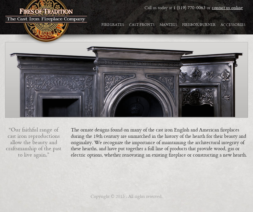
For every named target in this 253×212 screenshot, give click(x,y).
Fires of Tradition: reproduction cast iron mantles (46, 22)
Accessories (233, 25)
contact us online (227, 8)
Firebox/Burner (199, 25)
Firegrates (112, 25)
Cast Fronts (142, 25)
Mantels (168, 25)
